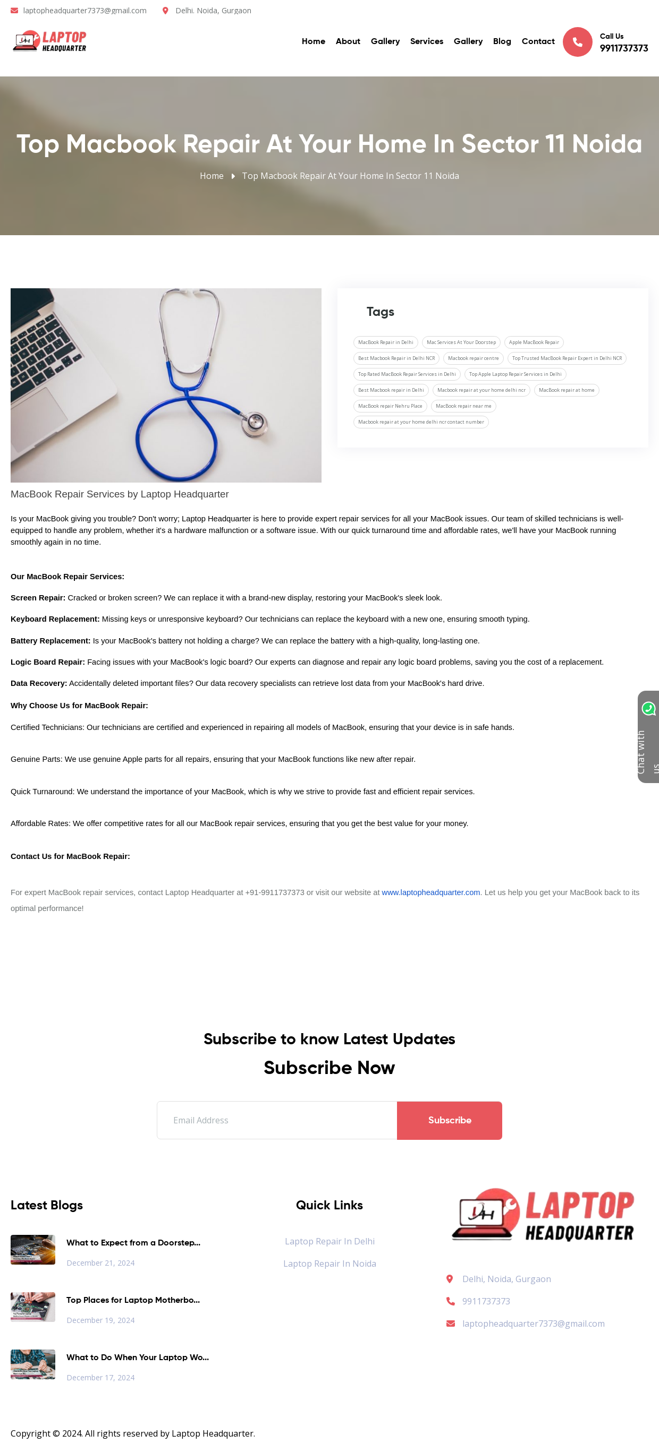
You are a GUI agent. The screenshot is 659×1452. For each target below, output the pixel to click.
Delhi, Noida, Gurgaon (506, 1279)
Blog (502, 42)
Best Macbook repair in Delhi (391, 389)
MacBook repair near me (464, 405)
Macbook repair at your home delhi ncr (481, 389)
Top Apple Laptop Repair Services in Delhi (515, 374)
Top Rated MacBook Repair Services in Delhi (407, 374)
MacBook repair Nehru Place (390, 405)
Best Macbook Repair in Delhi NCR (396, 358)
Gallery (385, 42)
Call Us (605, 42)
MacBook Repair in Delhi (385, 342)
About (348, 42)
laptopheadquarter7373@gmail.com (85, 10)
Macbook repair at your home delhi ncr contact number (421, 421)
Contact (538, 42)
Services (426, 42)
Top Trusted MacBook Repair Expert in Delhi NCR (567, 358)
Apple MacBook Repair (534, 342)
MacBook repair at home (567, 389)
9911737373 (478, 1301)
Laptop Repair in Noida (329, 1263)
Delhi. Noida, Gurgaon (213, 10)
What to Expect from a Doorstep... (133, 1243)
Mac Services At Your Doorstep (461, 342)
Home (313, 42)
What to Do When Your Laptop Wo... (137, 1358)
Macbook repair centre (473, 358)
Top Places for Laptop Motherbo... (133, 1300)
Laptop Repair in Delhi (330, 1241)
